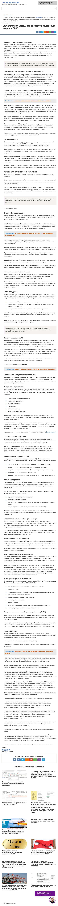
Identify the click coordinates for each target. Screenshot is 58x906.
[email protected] (50, 432)
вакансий (39, 17)
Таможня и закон (10, 2)
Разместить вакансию (8, 15)
